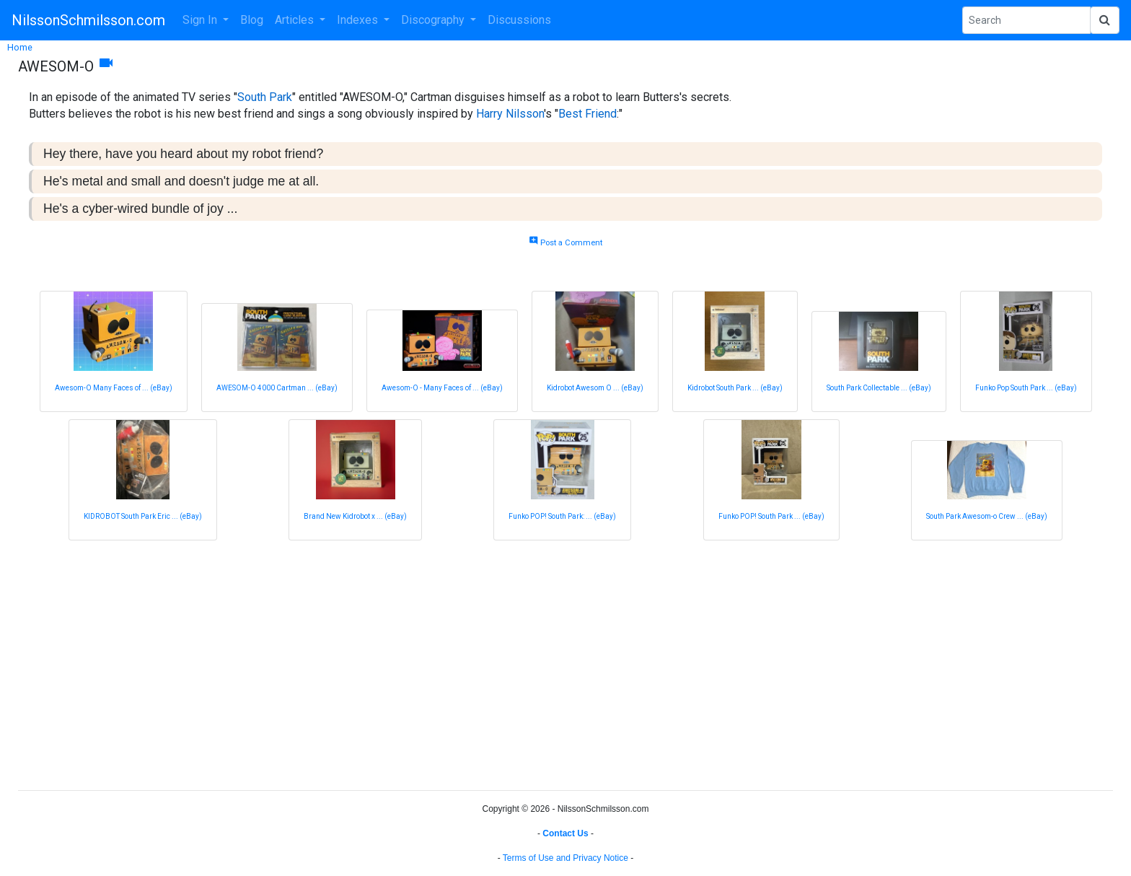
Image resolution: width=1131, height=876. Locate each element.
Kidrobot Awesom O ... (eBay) (595, 388)
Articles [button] (296, 20)
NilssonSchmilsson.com (88, 20)
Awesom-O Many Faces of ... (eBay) (113, 388)
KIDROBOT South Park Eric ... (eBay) (143, 516)
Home (19, 47)
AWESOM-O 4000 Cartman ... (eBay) (277, 388)
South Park (264, 97)
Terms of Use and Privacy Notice (565, 858)
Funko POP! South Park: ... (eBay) (562, 516)
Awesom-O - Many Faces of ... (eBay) (442, 388)
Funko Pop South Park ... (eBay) (1026, 388)
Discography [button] (434, 20)
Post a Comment (565, 243)
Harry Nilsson (510, 114)
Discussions (519, 20)
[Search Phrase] (1026, 20)
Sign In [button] (201, 20)
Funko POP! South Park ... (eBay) (771, 516)
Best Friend (587, 114)
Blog (251, 20)
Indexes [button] (359, 20)
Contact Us (565, 833)
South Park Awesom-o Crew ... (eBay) (986, 516)
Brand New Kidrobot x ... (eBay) (355, 516)
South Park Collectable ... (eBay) (879, 388)
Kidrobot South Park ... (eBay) (735, 388)
